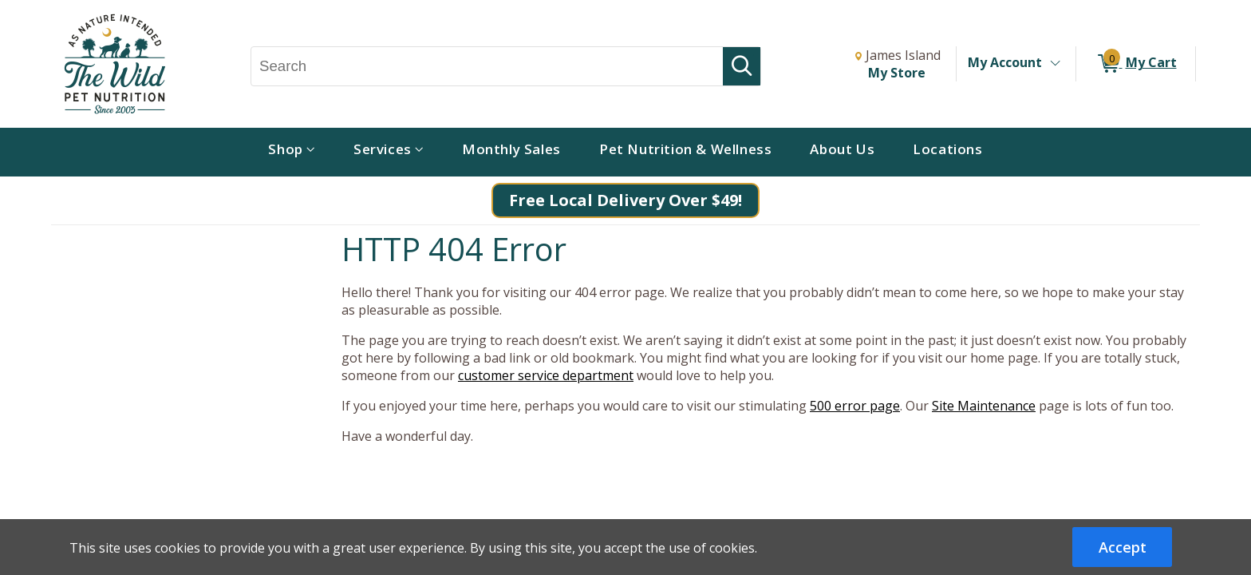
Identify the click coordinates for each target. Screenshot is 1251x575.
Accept (1122, 547)
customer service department (545, 375)
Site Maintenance (984, 405)
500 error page (855, 405)
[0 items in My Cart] (1135, 64)
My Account (1005, 62)
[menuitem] (291, 152)
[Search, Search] (487, 66)
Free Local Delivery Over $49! (625, 200)
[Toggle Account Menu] (1054, 63)
